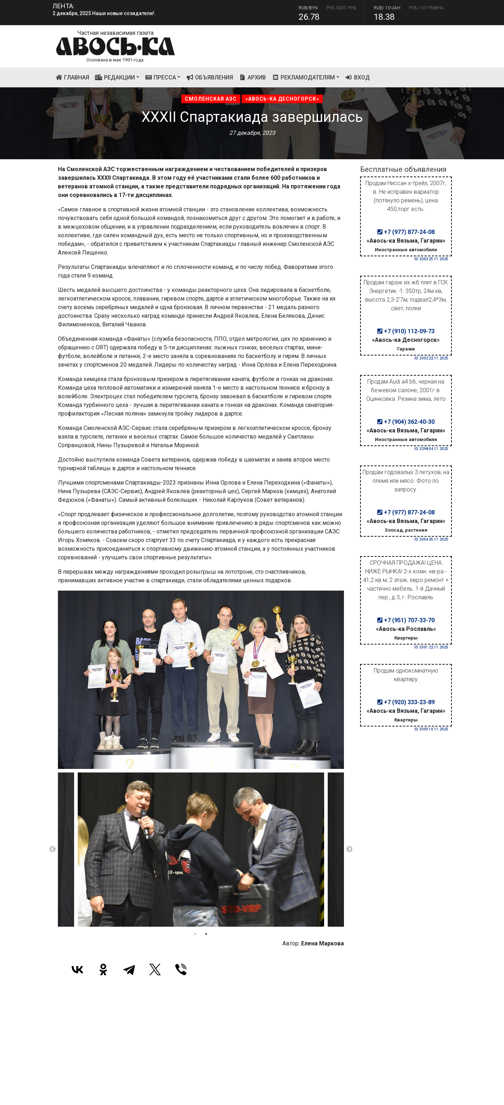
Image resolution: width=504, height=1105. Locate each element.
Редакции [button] (115, 77)
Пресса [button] (160, 77)
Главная (73, 77)
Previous (52, 849)
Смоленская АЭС (211, 99)
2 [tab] (206, 933)
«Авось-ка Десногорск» (282, 99)
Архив (252, 77)
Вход (357, 77)
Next (349, 849)
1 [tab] (195, 933)
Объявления (209, 77)
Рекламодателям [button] (303, 77)
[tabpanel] (201, 849)
